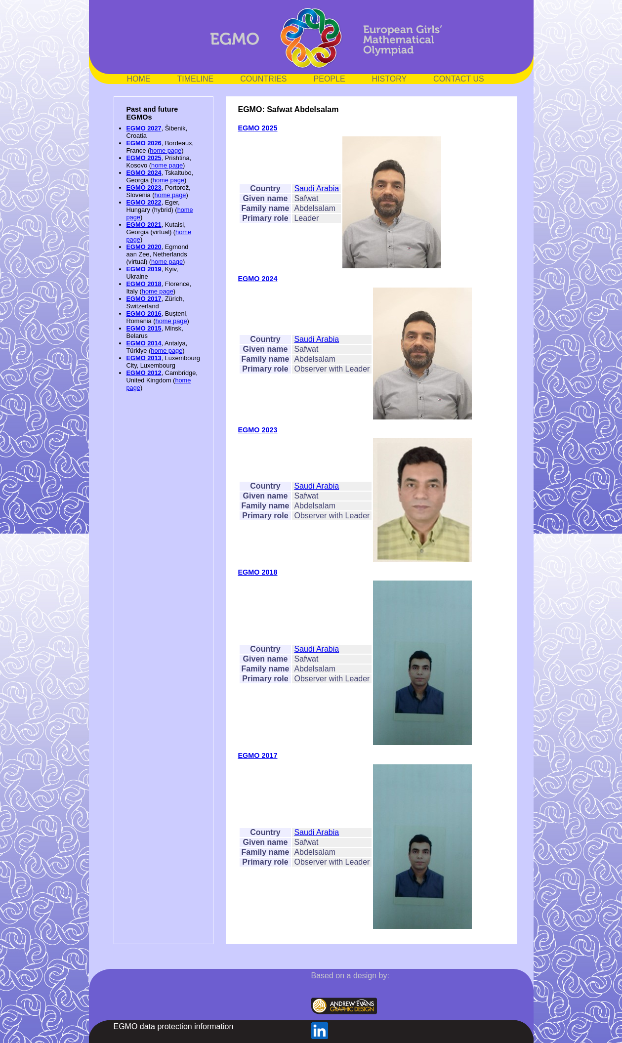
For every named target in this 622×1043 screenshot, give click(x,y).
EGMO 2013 (144, 358)
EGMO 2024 (144, 172)
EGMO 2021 (144, 224)
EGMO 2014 (144, 343)
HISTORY (389, 79)
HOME (139, 79)
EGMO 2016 (144, 313)
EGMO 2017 (144, 298)
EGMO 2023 (144, 187)
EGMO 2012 (144, 372)
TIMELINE (195, 79)
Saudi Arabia (316, 188)
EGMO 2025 (144, 158)
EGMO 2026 (144, 143)
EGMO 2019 (144, 269)
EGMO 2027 (144, 128)
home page (165, 150)
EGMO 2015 (144, 328)
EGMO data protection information (174, 1026)
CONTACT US (458, 79)
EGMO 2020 (144, 246)
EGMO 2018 (144, 284)
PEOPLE (329, 79)
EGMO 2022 (144, 202)
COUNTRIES (263, 79)
